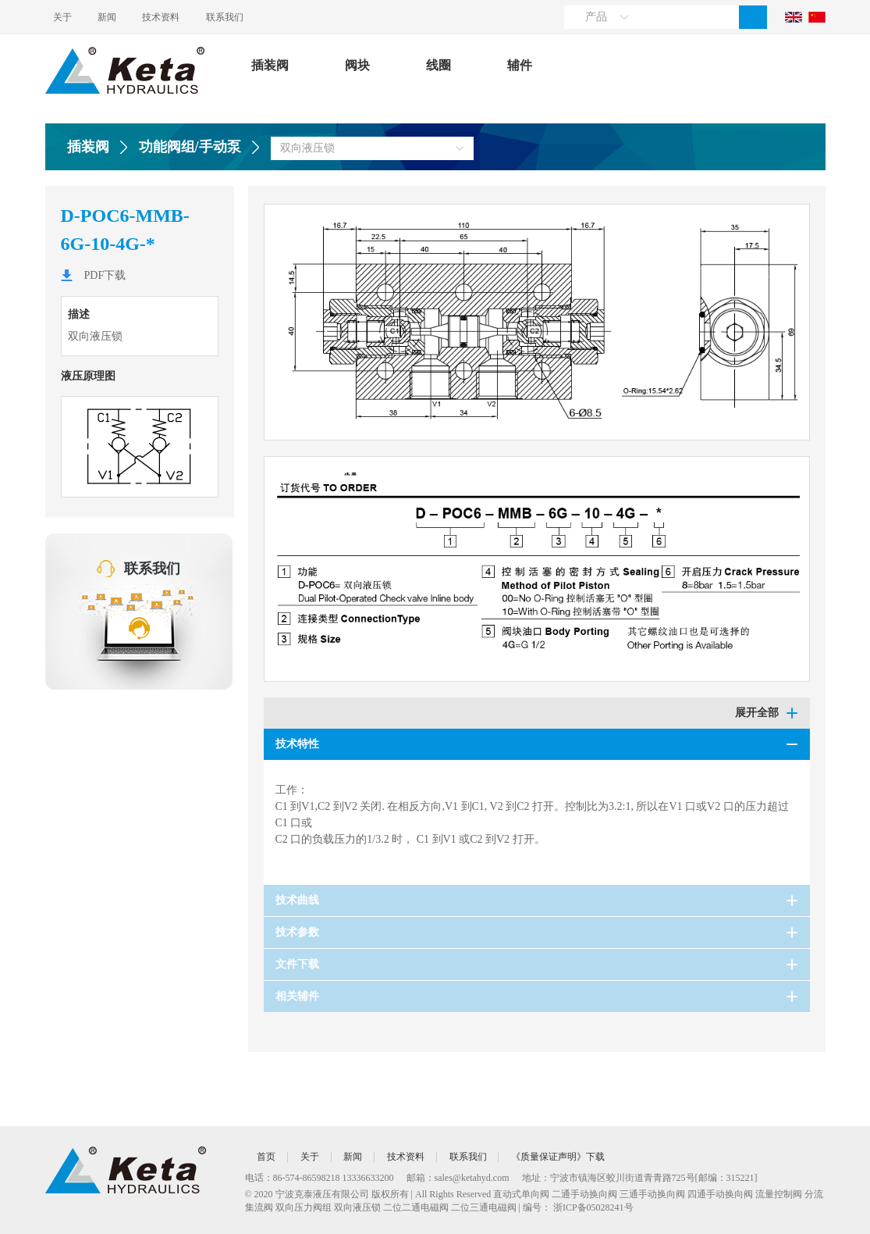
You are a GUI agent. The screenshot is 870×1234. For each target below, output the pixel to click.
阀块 (357, 65)
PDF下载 (105, 275)
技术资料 (181, 17)
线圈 (438, 65)
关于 (62, 17)
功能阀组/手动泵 (190, 147)
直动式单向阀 (521, 1194)
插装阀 (270, 65)
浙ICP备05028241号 (593, 1207)
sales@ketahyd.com (472, 1177)
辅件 (519, 65)
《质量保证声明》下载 (577, 1156)
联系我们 (254, 17)
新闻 (117, 17)
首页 (268, 1156)
